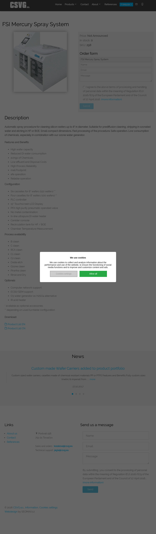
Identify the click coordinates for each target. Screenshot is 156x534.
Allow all (93, 273)
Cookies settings (64, 273)
